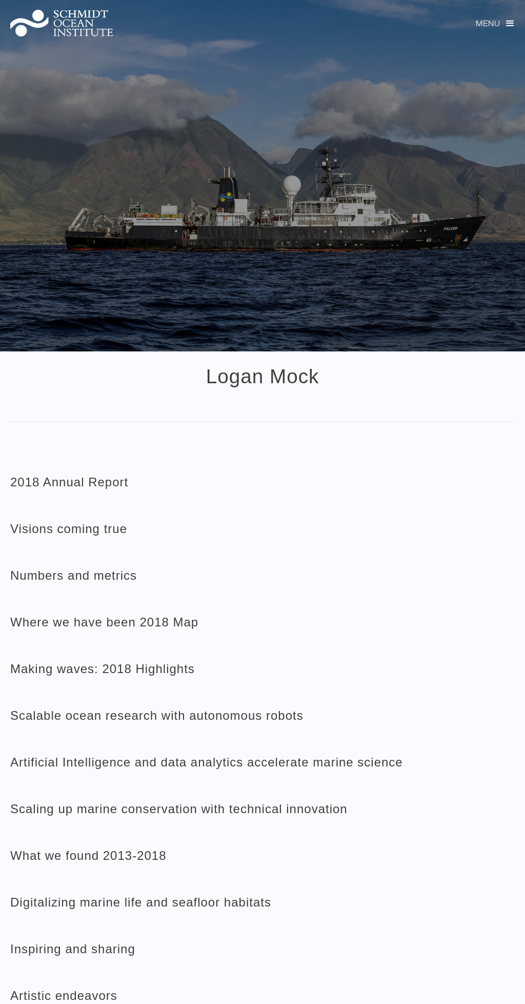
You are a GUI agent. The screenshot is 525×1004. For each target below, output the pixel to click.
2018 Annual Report (69, 482)
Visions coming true (68, 529)
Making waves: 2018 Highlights (102, 669)
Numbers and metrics (73, 575)
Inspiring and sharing (72, 949)
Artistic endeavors (63, 995)
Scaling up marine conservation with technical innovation (179, 809)
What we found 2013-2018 (88, 855)
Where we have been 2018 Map (104, 622)
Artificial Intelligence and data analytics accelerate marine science (206, 762)
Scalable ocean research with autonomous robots (157, 715)
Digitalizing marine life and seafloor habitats (140, 902)
